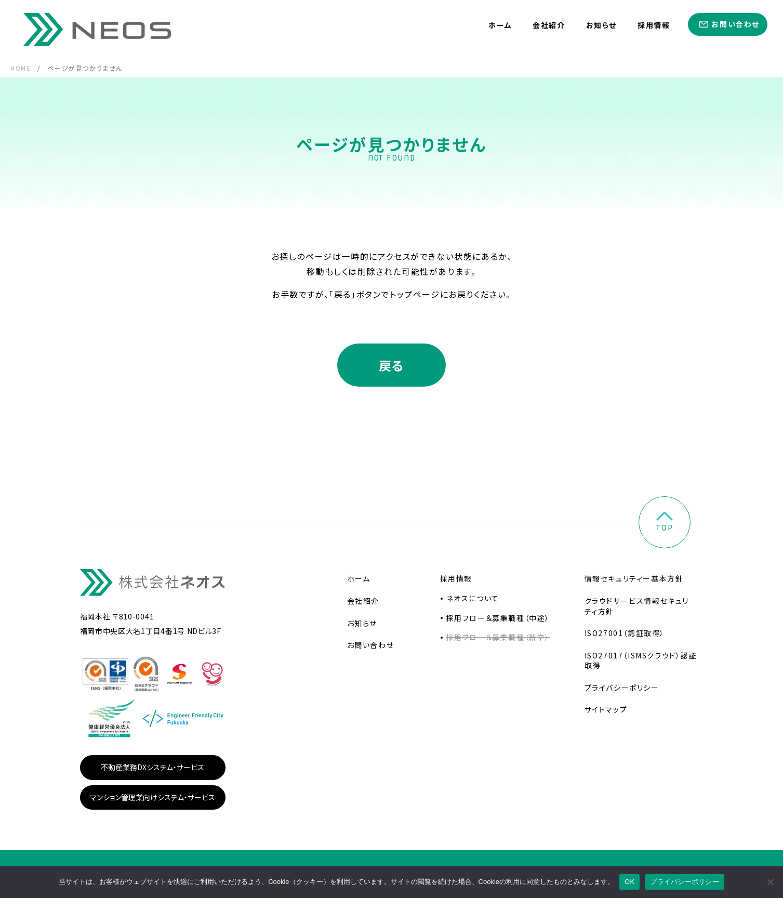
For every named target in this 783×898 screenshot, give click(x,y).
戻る (391, 365)
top (664, 523)
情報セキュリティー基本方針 (634, 579)
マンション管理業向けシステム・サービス (152, 798)
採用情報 (654, 25)
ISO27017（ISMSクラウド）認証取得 (641, 661)
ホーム (500, 25)
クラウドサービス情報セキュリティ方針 (637, 606)
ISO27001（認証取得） (625, 633)
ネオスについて (472, 598)
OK (629, 882)
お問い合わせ (735, 24)
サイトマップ (606, 710)
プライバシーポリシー (622, 688)
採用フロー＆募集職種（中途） (498, 618)
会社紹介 (549, 25)
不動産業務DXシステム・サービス (152, 767)
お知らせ (601, 25)
